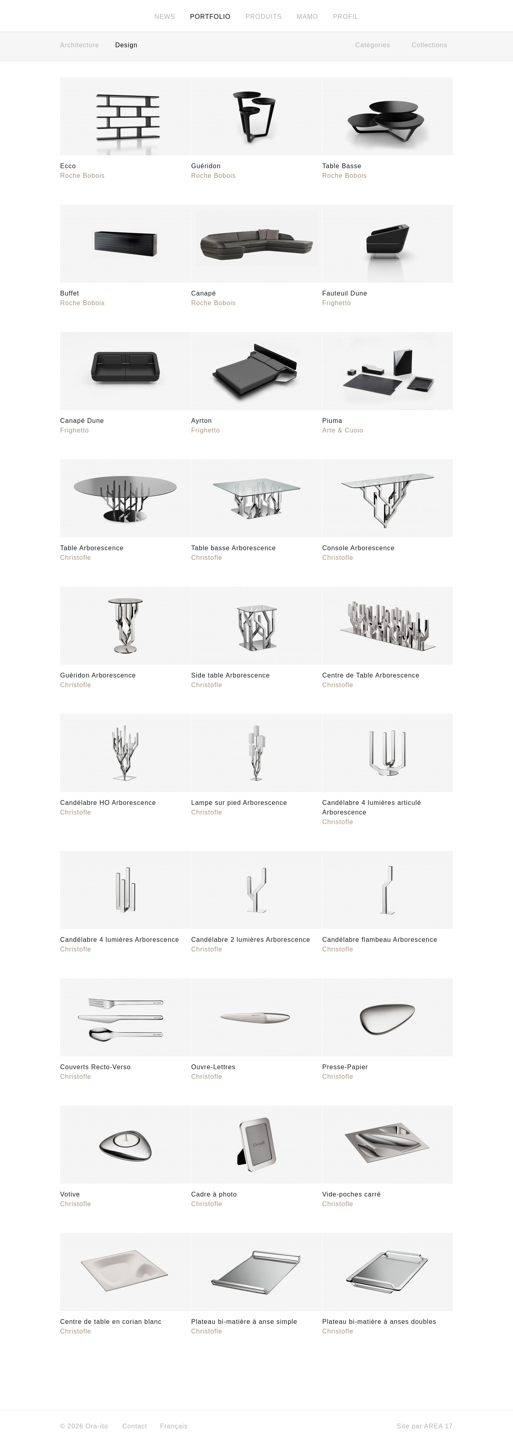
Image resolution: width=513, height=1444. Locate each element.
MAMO (307, 16)
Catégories (375, 47)
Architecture (79, 47)
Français (176, 1428)
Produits (263, 16)
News (164, 16)
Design (126, 47)
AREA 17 (438, 1428)
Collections (432, 47)
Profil (346, 16)
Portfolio (210, 16)
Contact (134, 1428)
